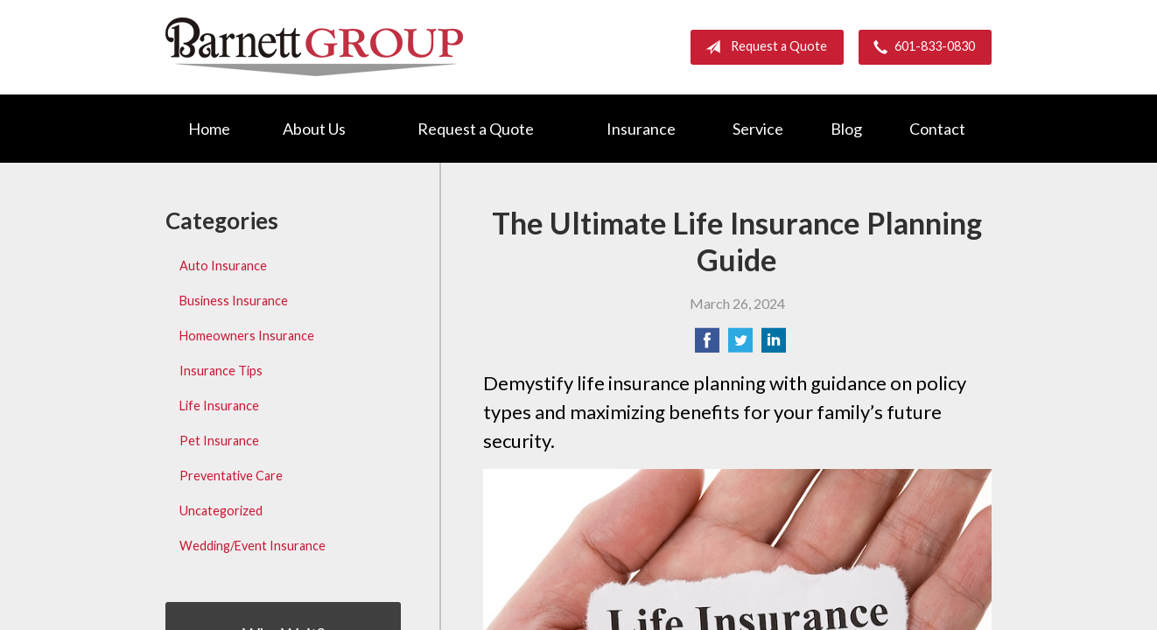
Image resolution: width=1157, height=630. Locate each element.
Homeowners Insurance (246, 335)
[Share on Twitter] (740, 345)
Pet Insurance (219, 440)
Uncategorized (221, 510)
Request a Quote (762, 47)
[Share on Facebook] (707, 345)
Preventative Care (231, 475)
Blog (846, 128)
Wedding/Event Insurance (252, 545)
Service (758, 128)
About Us (314, 128)
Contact (937, 128)
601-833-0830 (920, 47)
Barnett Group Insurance (314, 47)
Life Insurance (219, 405)
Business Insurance (233, 300)
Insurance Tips (221, 370)
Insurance (641, 128)
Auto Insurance (223, 265)
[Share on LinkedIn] (773, 345)
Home (209, 128)
